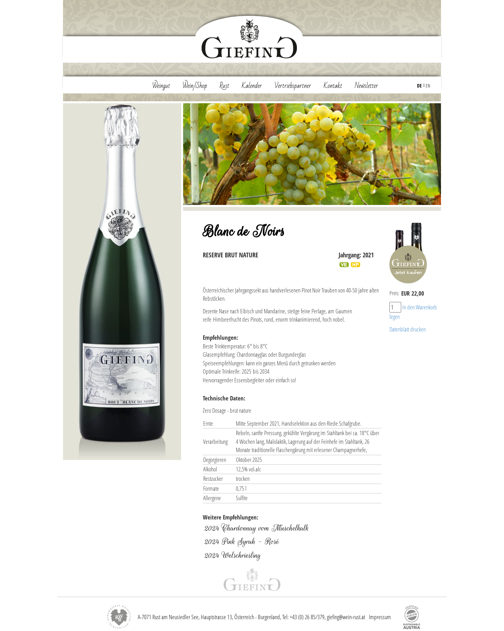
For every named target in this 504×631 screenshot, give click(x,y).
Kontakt (333, 86)
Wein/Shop (195, 86)
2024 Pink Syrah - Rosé (242, 541)
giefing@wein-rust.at (346, 617)
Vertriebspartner (292, 86)
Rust (224, 86)
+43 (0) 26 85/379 (307, 617)
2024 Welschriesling (233, 555)
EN (428, 85)
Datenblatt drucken (407, 329)
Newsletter (366, 86)
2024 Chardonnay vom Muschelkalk (257, 528)
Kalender (252, 86)
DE (419, 85)
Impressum (380, 617)
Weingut (161, 86)
